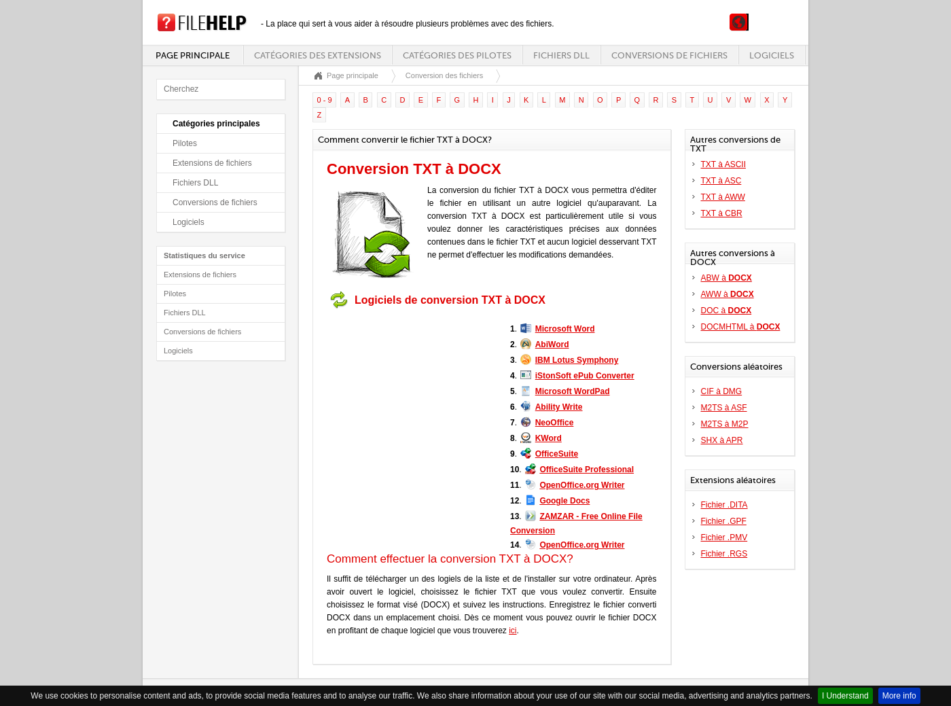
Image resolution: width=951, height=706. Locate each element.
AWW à (727, 294)
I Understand (845, 696)
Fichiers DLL (561, 55)
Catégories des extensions (317, 55)
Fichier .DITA (724, 505)
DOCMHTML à (740, 327)
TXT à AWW (723, 197)
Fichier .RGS (724, 554)
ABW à (726, 278)
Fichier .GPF (724, 521)
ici (512, 630)
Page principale (193, 55)
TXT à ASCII (723, 164)
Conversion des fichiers (444, 75)
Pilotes (185, 143)
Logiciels (771, 55)
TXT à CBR (721, 213)
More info (899, 696)
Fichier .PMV (724, 537)
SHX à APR (722, 440)
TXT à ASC (721, 181)
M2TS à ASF (724, 407)
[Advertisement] (412, 399)
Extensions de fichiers (212, 163)
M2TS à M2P (725, 424)
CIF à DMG (721, 391)
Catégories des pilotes (457, 55)
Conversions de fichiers (669, 55)
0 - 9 (324, 100)
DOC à (726, 310)
